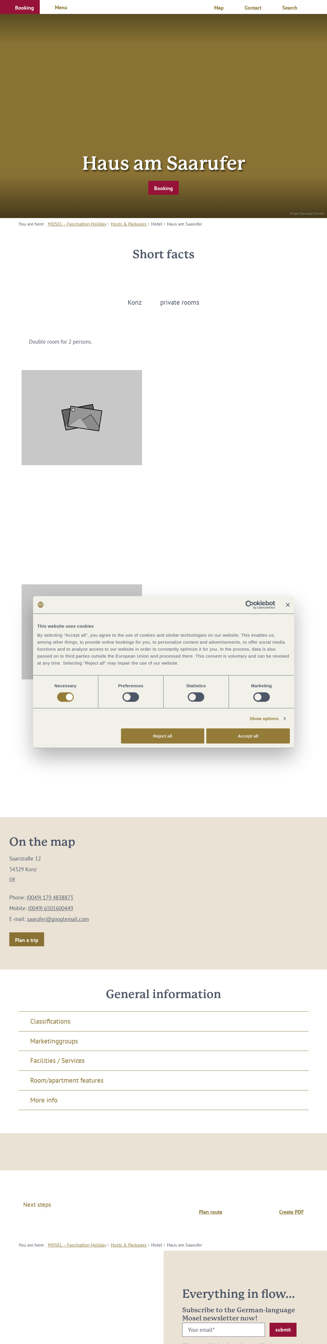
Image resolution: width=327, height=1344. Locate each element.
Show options (264, 718)
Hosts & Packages (129, 224)
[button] (20, 7)
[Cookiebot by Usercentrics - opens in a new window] (249, 604)
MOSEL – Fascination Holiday (77, 224)
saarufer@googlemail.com (58, 918)
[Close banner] (288, 605)
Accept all (248, 735)
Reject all (162, 735)
